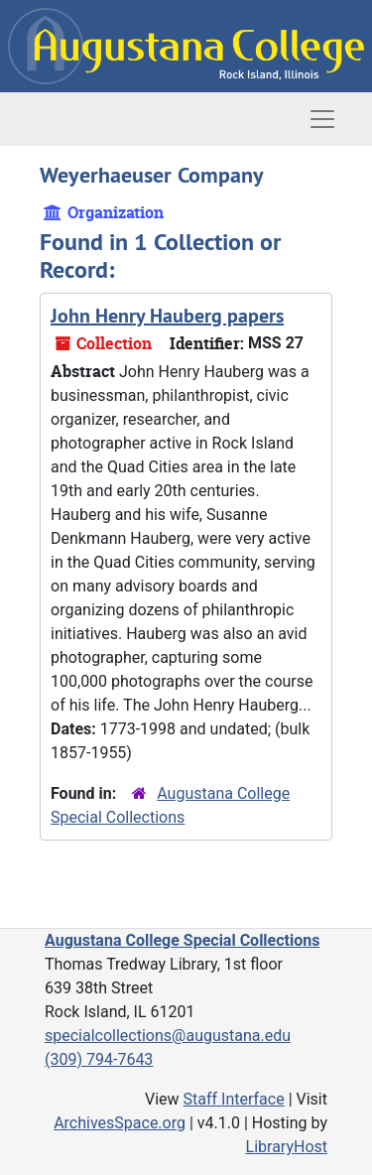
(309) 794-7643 (99, 1059)
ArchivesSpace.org (120, 1122)
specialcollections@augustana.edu (168, 1035)
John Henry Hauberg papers (167, 315)
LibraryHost (286, 1146)
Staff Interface (234, 1099)
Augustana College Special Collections (182, 940)
